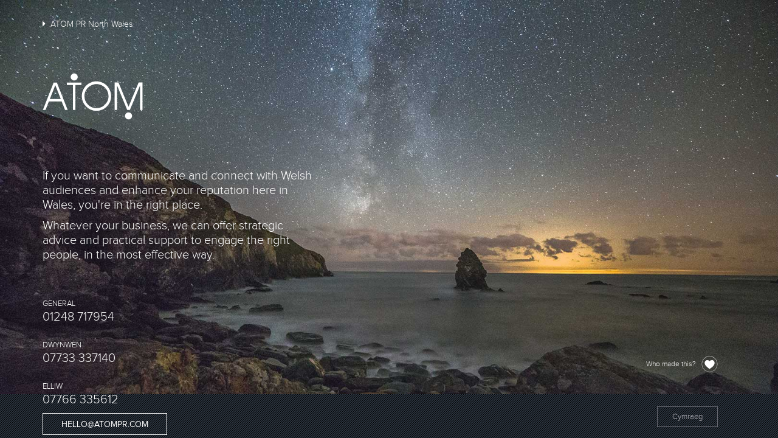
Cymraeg (687, 417)
